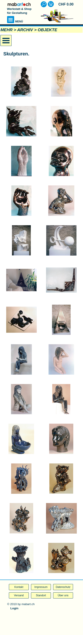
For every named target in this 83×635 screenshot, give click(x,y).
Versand (19, 595)
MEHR (6, 29)
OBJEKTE (47, 29)
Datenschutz (63, 587)
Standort (41, 595)
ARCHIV (25, 29)
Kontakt (18, 587)
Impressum (40, 587)
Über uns (63, 595)
